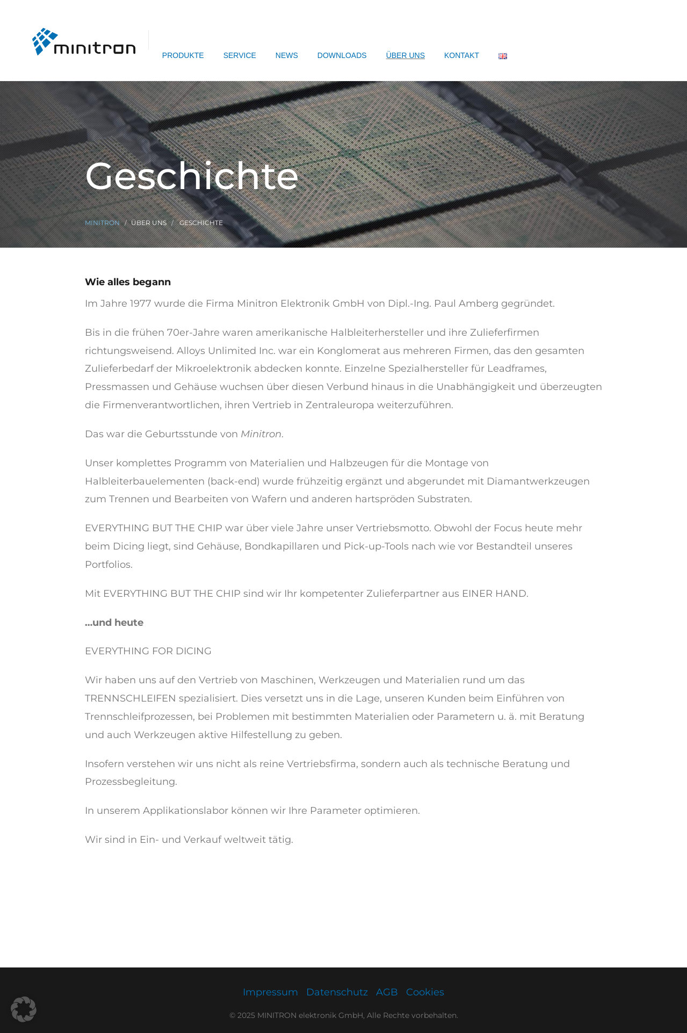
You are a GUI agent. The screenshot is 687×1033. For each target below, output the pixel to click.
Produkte (183, 55)
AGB (387, 992)
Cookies (425, 992)
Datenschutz (337, 992)
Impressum (270, 992)
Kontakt (461, 55)
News (287, 55)
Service (239, 55)
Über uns (405, 55)
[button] (23, 1009)
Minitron (102, 223)
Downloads (342, 55)
